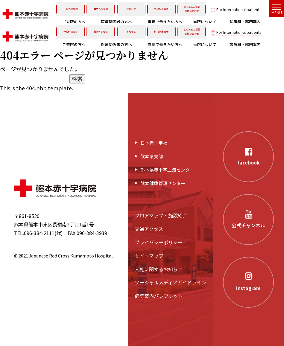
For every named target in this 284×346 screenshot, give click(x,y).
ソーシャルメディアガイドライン (170, 282)
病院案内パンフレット (159, 295)
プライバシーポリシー (159, 242)
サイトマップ (149, 255)
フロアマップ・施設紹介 (161, 215)
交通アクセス (149, 228)
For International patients (239, 9)
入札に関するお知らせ (159, 269)
